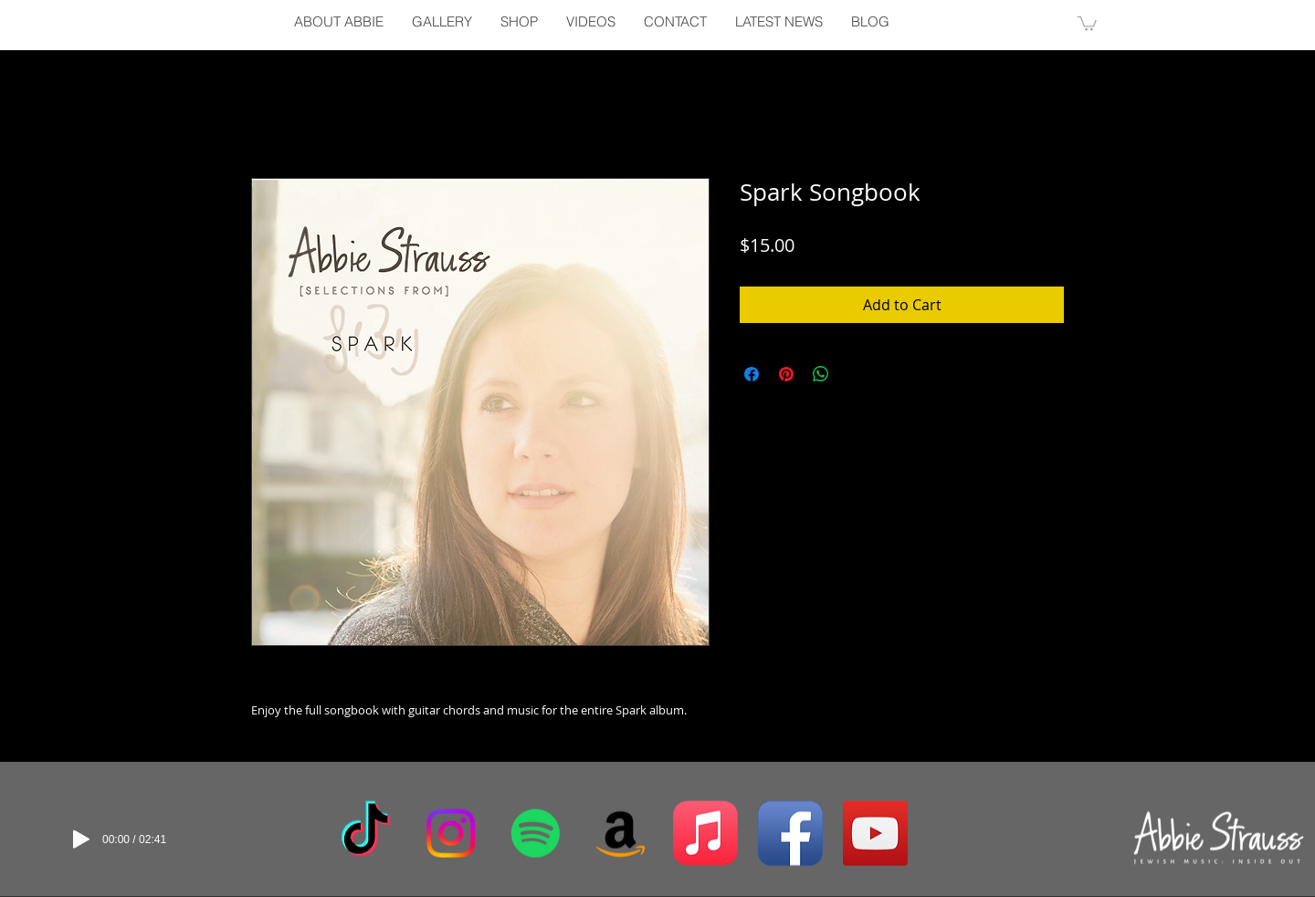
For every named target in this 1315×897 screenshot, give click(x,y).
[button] (1087, 23)
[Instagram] (450, 833)
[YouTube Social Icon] (875, 833)
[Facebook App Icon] (790, 833)
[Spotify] (535, 833)
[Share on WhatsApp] (821, 374)
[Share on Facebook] (752, 374)
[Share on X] (856, 374)
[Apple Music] (705, 833)
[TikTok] (365, 833)
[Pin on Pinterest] (786, 374)
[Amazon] (620, 833)
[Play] (81, 839)
